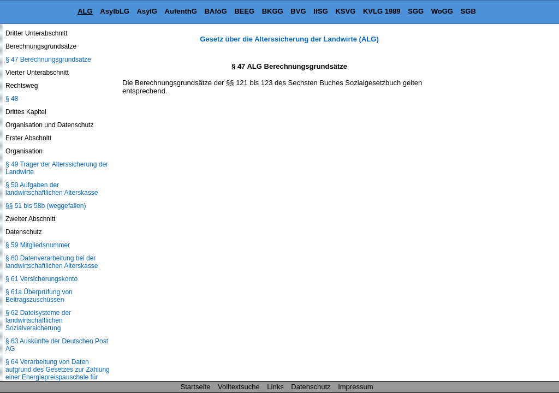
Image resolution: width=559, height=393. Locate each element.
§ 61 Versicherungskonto (41, 279)
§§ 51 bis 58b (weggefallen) (45, 206)
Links (275, 387)
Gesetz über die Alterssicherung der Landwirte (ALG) (289, 39)
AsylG (146, 11)
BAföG (215, 11)
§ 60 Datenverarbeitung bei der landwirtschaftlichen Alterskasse (51, 262)
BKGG (272, 11)
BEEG (244, 11)
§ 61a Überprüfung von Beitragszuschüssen (39, 295)
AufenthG (181, 11)
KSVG (345, 11)
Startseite (196, 387)
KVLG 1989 (382, 11)
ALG (85, 11)
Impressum (355, 387)
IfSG (320, 11)
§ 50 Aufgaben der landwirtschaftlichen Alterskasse (51, 188)
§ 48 (11, 99)
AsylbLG (114, 11)
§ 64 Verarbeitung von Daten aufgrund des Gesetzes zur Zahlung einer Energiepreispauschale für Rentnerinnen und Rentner (57, 373)
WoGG (442, 11)
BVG (298, 11)
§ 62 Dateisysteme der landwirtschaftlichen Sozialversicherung (38, 320)
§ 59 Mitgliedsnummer (37, 245)
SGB (468, 11)
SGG (416, 11)
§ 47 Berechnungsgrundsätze (48, 59)
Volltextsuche (239, 387)
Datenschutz (310, 387)
